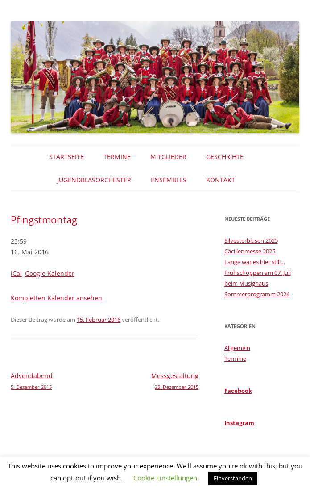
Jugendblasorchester (94, 180)
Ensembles (168, 180)
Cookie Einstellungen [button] (165, 477)
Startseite (66, 156)
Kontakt (220, 180)
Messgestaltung (152, 381)
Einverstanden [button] (233, 478)
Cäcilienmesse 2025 (249, 251)
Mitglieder (168, 156)
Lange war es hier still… (254, 262)
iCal (16, 273)
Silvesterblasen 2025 (251, 240)
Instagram (239, 423)
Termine (117, 156)
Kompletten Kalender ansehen (56, 298)
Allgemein (237, 348)
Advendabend (58, 381)
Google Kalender (49, 273)
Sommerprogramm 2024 (256, 294)
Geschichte (225, 156)
